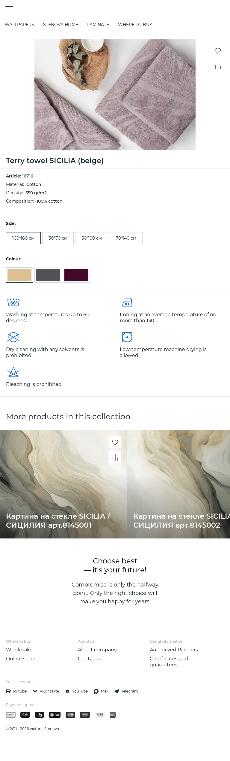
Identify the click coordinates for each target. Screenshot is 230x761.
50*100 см (91, 238)
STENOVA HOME (60, 24)
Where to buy (135, 24)
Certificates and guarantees (169, 662)
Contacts (89, 659)
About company (97, 650)
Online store (20, 659)
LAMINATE (98, 24)
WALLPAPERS (19, 24)
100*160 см (23, 238)
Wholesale (18, 650)
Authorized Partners (174, 650)
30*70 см (58, 238)
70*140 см (126, 238)
